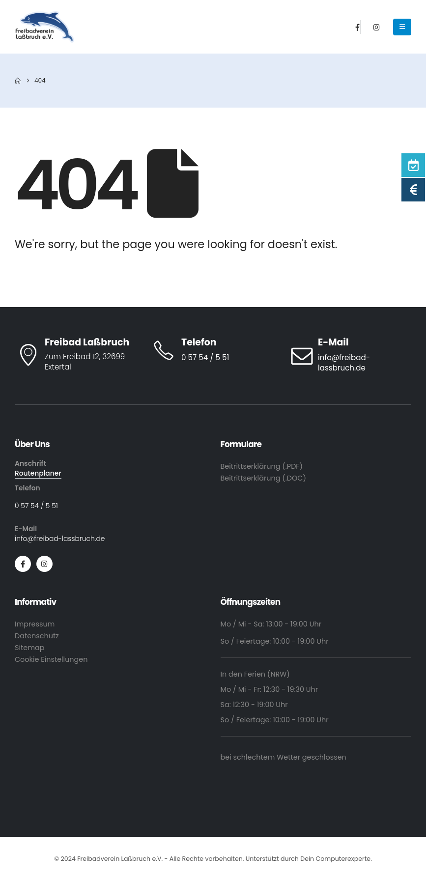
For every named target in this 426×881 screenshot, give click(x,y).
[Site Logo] (45, 27)
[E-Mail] (350, 355)
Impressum (35, 624)
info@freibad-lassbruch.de (60, 538)
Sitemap (29, 648)
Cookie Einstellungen (51, 659)
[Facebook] (357, 27)
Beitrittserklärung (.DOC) (263, 478)
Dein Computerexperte (335, 858)
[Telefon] (213, 350)
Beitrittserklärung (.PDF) (262, 466)
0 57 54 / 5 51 (36, 506)
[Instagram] (377, 27)
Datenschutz (37, 636)
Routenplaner (38, 473)
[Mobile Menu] (402, 27)
